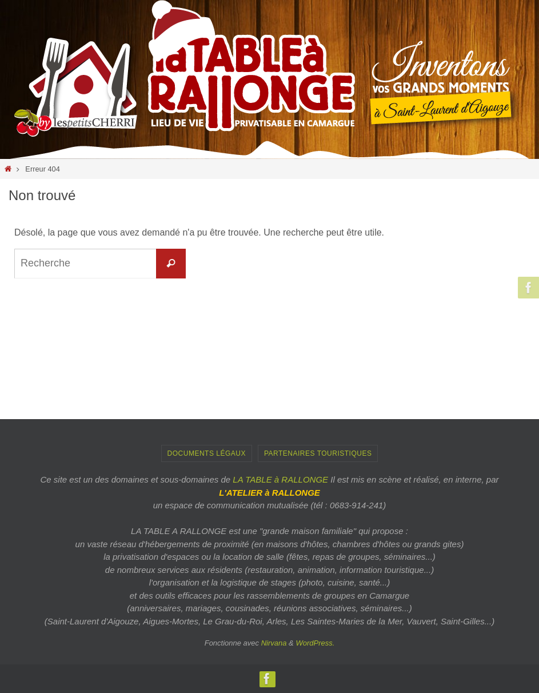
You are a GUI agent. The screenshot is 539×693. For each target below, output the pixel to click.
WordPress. (315, 643)
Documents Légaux (206, 453)
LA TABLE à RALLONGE (280, 479)
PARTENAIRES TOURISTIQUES (318, 453)
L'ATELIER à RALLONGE (269, 492)
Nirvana (274, 643)
